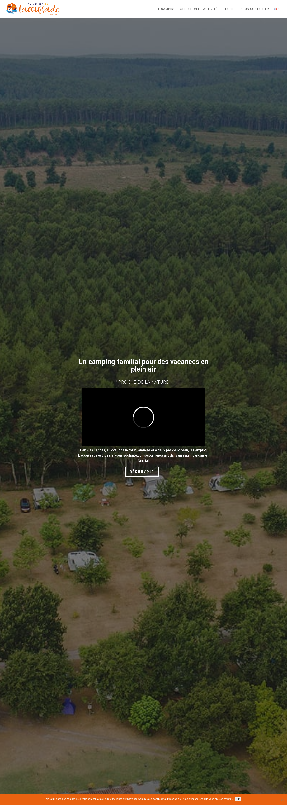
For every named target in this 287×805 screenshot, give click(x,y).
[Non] (282, 800)
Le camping (166, 9)
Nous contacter (255, 9)
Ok (238, 799)
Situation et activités (200, 9)
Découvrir (142, 472)
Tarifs (230, 9)
